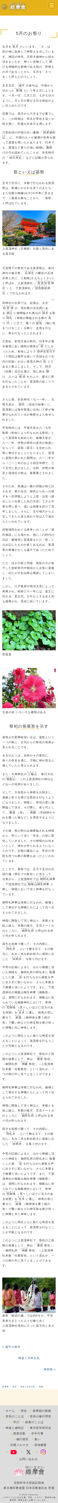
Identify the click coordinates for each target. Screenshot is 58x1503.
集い (37, 1439)
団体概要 (40, 1445)
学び (16, 1422)
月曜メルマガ (19, 1445)
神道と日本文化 (29, 1358)
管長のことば (15, 1416)
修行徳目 (22, 1439)
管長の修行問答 (40, 1416)
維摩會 (5, 1387)
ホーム (10, 1410)
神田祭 (48, 1369)
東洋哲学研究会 (40, 1427)
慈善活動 (19, 1433)
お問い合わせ (28, 1459)
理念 (14, 1387)
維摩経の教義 (42, 1410)
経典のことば (34, 1422)
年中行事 (37, 1433)
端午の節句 (13, 1346)
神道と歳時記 (15, 1427)
